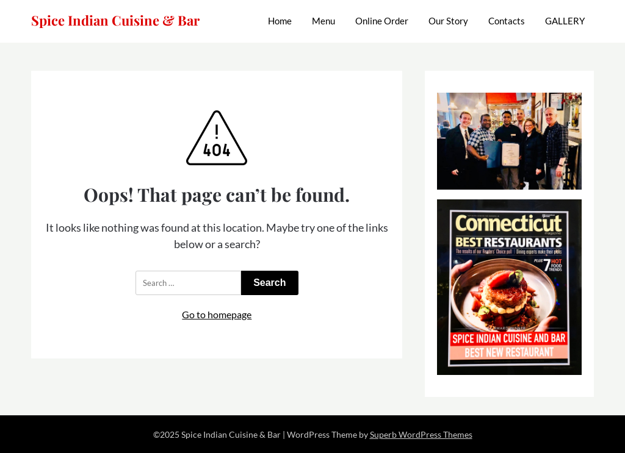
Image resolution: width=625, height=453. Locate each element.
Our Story (448, 20)
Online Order (381, 20)
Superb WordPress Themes (421, 434)
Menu (323, 20)
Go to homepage (216, 314)
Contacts (506, 20)
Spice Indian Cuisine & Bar (115, 20)
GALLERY (565, 20)
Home (280, 20)
